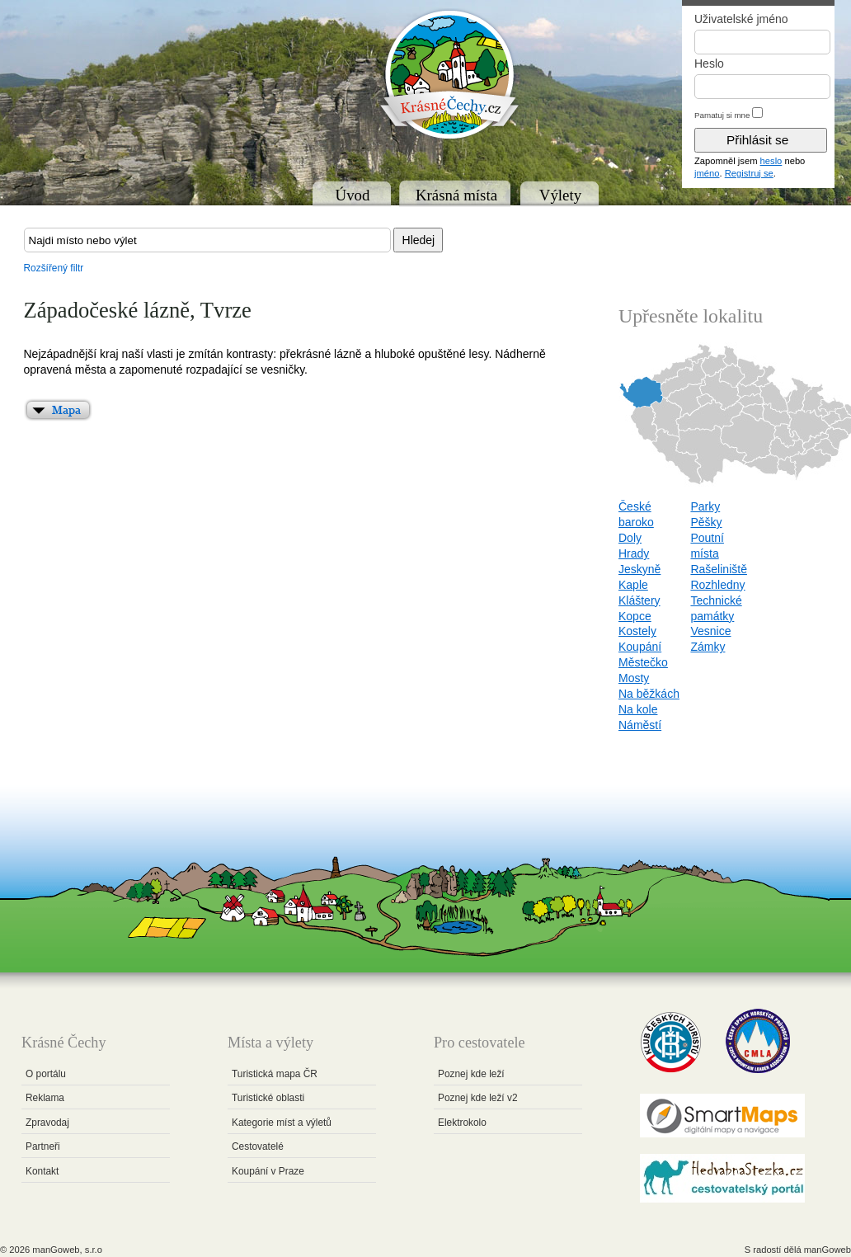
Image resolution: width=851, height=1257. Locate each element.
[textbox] (207, 240)
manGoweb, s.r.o (67, 1250)
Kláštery (639, 600)
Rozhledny (717, 584)
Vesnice (710, 631)
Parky (705, 506)
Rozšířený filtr (54, 268)
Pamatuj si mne (722, 115)
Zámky (707, 646)
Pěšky (706, 522)
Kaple (633, 584)
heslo (771, 161)
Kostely (637, 631)
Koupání (639, 646)
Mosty (633, 678)
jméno (706, 173)
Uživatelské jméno (741, 19)
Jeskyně (639, 569)
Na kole (637, 709)
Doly (630, 537)
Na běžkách (648, 693)
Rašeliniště (718, 569)
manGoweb (827, 1250)
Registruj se (749, 173)
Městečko (643, 662)
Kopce (634, 616)
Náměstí (639, 725)
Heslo (709, 63)
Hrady (633, 553)
